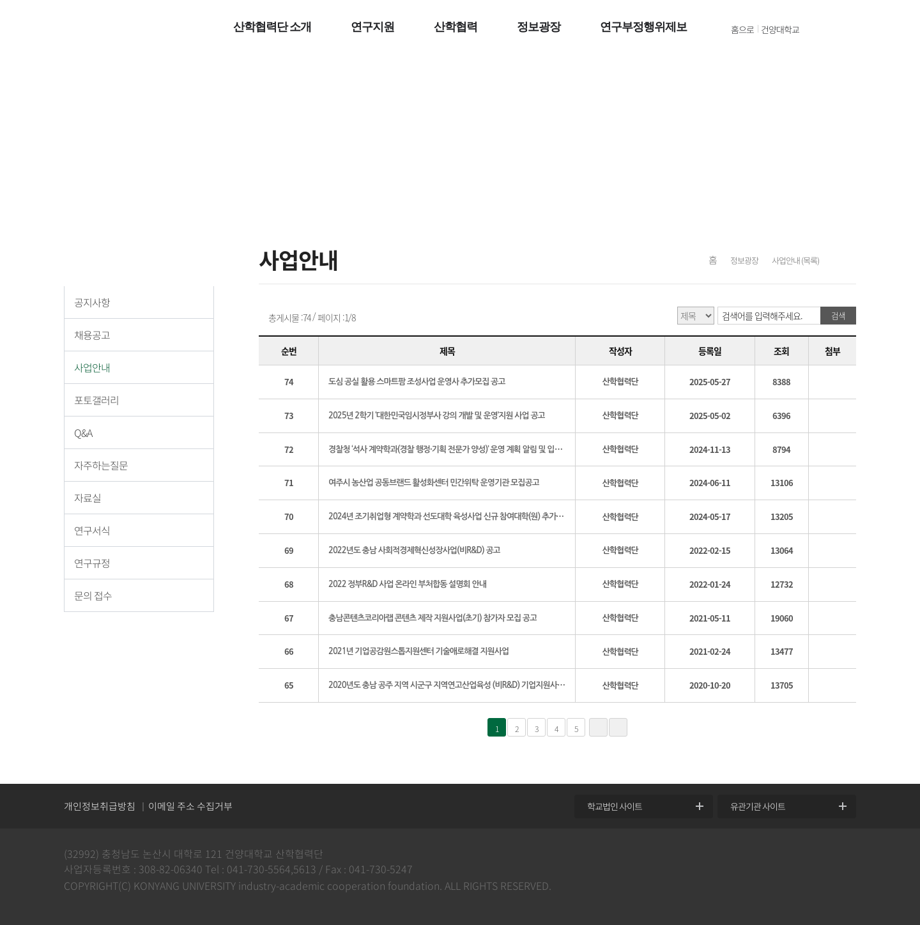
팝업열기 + (892, 28)
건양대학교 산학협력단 (119, 28)
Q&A (83, 432)
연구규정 (92, 562)
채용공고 (92, 334)
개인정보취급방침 (99, 806)
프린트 (844, 262)
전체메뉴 (830, 28)
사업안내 (92, 367)
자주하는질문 (101, 465)
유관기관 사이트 (757, 806)
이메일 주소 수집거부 (190, 806)
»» (618, 727)
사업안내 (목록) (795, 260)
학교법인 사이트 (614, 806)
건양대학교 (780, 29)
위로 (901, 782)
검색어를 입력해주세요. (762, 315)
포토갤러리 (96, 400)
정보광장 (744, 260)
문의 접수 (93, 595)
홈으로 (742, 29)
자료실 (87, 497)
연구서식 (92, 530)
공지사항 (92, 302)
